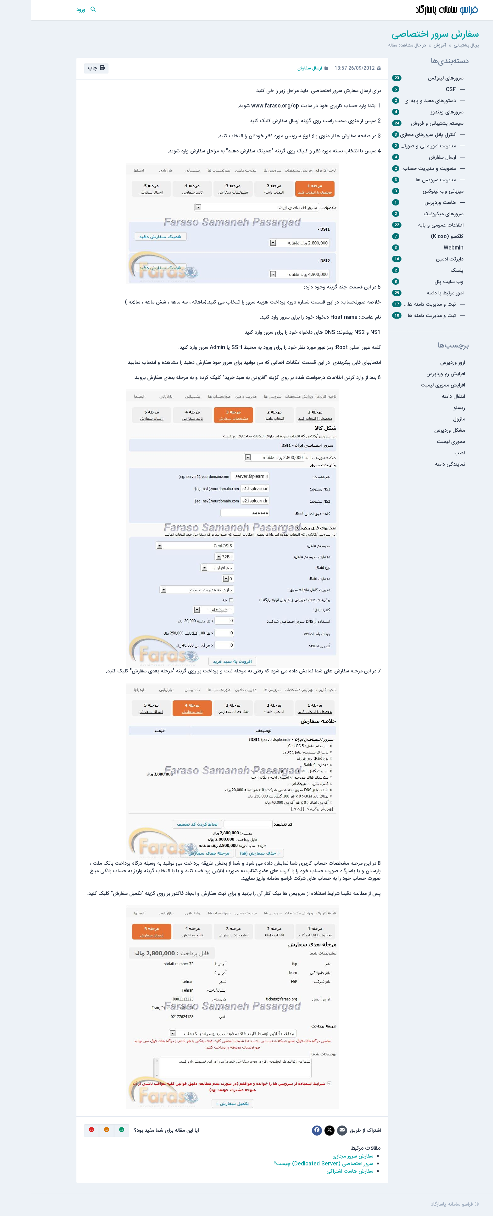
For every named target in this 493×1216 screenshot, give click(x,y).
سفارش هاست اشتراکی (318, 1171)
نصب (428, 453)
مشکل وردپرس (418, 430)
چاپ (65, 68)
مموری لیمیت (420, 442)
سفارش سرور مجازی (321, 1156)
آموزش (408, 45)
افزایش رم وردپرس (414, 374)
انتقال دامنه (422, 396)
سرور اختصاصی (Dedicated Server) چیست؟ (292, 1164)
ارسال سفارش (278, 68)
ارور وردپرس (421, 363)
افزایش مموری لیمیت (412, 385)
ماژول (428, 419)
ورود (49, 10)
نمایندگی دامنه (419, 464)
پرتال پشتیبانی (435, 45)
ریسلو (428, 408)
